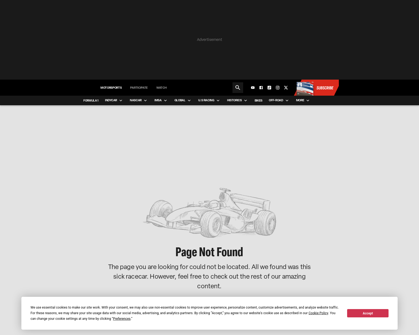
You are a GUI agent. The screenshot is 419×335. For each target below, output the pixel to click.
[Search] (237, 87)
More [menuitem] (303, 100)
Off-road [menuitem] (279, 100)
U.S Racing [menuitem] (209, 100)
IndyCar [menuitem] (114, 100)
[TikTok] (269, 87)
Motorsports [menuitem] (111, 87)
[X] (286, 87)
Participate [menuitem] (139, 87)
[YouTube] (253, 87)
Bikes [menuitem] (258, 100)
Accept (368, 313)
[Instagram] (278, 87)
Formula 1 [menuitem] (91, 100)
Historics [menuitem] (237, 100)
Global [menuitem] (183, 100)
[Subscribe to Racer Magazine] (316, 88)
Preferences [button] (122, 319)
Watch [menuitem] (161, 87)
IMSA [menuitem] (161, 100)
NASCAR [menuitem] (139, 100)
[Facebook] (261, 87)
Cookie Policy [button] (318, 313)
